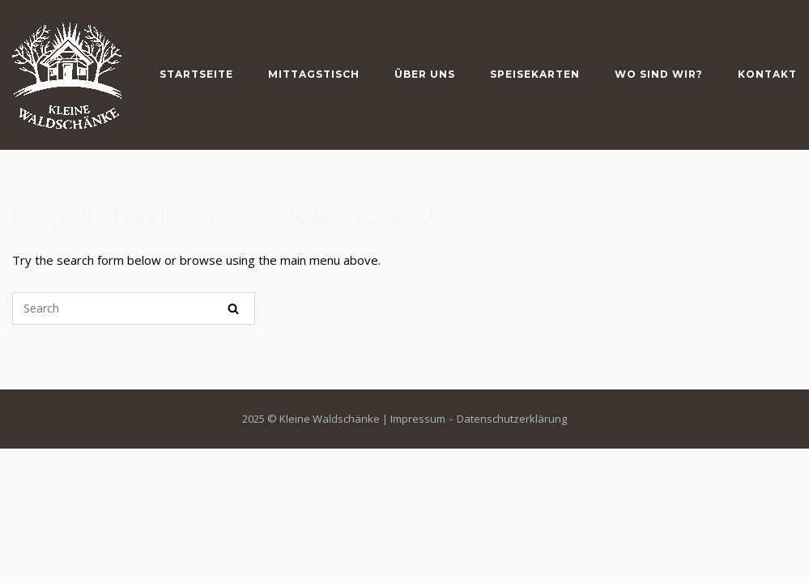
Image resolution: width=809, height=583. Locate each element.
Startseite (196, 74)
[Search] (233, 308)
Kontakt (767, 74)
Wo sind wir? (659, 74)
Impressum (417, 418)
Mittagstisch (314, 74)
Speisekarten (535, 74)
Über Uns (424, 74)
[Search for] (133, 308)
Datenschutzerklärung (512, 418)
